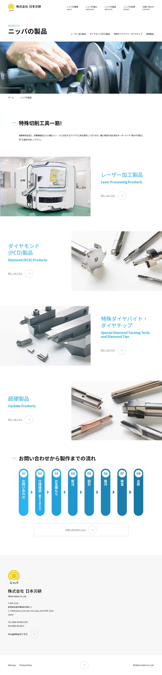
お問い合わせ (148, 7)
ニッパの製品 (110, 7)
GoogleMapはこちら (18, 633)
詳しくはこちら (108, 195)
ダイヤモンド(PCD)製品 (100, 34)
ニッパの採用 (129, 7)
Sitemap (12, 665)
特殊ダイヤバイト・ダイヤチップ (128, 34)
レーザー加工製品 (78, 34)
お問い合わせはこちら (75, 529)
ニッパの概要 (72, 7)
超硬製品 (150, 34)
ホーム (11, 97)
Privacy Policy (25, 665)
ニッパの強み (91, 7)
